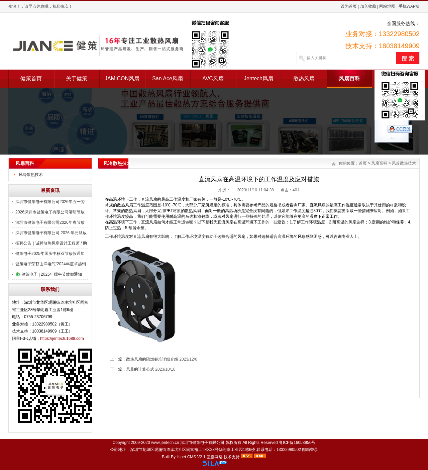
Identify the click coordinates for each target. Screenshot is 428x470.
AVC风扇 (213, 78)
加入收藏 (368, 6)
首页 (363, 163)
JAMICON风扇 (122, 78)
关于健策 (76, 78)
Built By (169, 457)
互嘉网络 (215, 457)
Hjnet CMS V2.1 (191, 457)
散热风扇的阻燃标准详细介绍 (152, 359)
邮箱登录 (310, 449)
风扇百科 (349, 78)
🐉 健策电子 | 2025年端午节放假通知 (48, 274)
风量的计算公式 (140, 369)
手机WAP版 (409, 6)
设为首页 (349, 6)
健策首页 (31, 78)
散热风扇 (304, 78)
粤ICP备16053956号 (297, 442)
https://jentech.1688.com (62, 338)
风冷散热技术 (31, 174)
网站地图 (387, 6)
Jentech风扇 (258, 78)
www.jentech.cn (165, 442)
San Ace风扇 (167, 78)
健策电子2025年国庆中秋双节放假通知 (50, 253)
